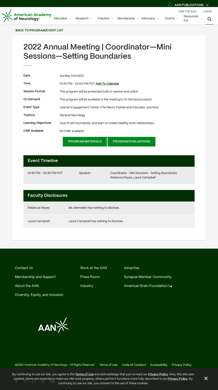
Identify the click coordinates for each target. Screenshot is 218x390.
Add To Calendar (107, 83)
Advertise (131, 268)
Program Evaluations (131, 141)
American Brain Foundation (146, 286)
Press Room (90, 277)
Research (82, 18)
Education (60, 18)
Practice (103, 18)
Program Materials (85, 141)
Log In (207, 11)
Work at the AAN (93, 268)
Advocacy (148, 18)
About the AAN (27, 286)
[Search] (209, 19)
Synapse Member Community (148, 277)
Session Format (34, 91)
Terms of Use (84, 374)
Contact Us (24, 268)
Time (26, 83)
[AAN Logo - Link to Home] (26, 16)
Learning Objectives (37, 123)
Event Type (31, 107)
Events (170, 18)
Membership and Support (35, 277)
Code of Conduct (134, 365)
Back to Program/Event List (39, 30)
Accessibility (159, 365)
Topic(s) (29, 115)
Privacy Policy (158, 374)
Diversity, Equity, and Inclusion (39, 295)
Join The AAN (187, 11)
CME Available (33, 130)
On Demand (31, 99)
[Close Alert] (206, 379)
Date (26, 75)
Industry (86, 286)
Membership (126, 18)
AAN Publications (186, 5)
